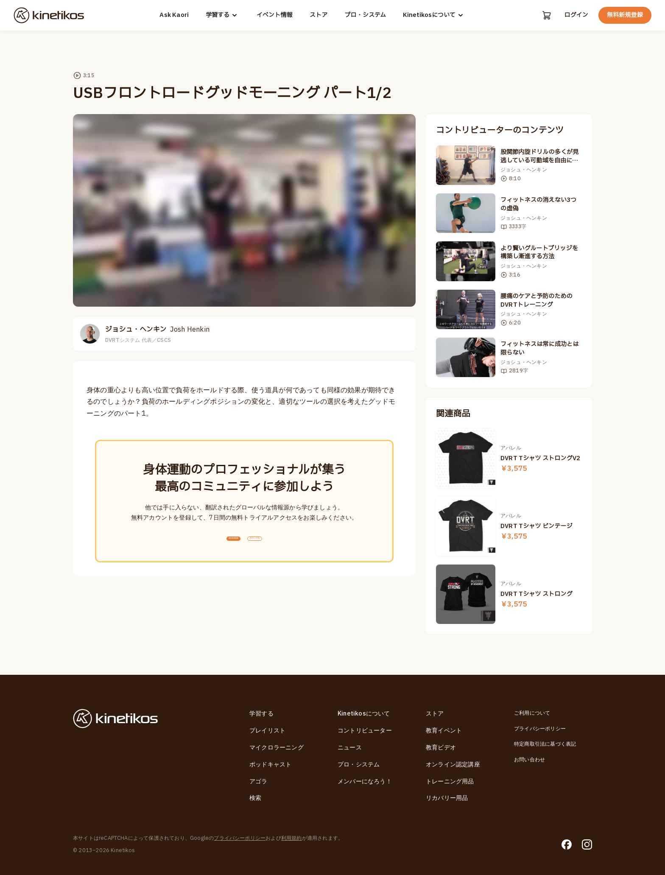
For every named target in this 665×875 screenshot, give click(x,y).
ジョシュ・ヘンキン (157, 329)
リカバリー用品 (447, 798)
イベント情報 (273, 15)
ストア (317, 15)
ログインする (273, 544)
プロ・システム (364, 15)
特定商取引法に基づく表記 (545, 744)
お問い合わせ (529, 759)
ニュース (350, 747)
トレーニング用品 (450, 781)
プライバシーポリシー (540, 728)
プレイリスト (267, 730)
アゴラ (258, 781)
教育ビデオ (441, 747)
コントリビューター (365, 730)
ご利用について (532, 713)
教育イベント (444, 730)
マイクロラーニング (276, 747)
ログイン (576, 15)
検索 (255, 798)
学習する (221, 15)
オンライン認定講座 (453, 764)
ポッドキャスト (270, 764)
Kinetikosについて (433, 15)
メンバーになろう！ (365, 781)
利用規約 (291, 838)
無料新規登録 (625, 15)
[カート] (545, 15)
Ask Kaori (173, 15)
